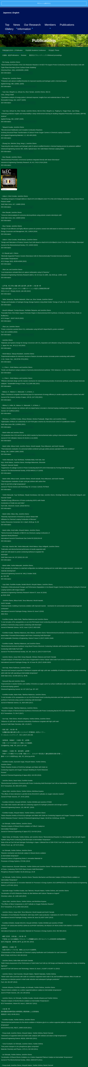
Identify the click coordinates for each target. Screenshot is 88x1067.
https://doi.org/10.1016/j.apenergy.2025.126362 (24, 79)
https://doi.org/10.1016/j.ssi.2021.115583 (22, 420)
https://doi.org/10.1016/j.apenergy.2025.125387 (24, 115)
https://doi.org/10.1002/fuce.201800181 (22, 501)
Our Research (32, 17)
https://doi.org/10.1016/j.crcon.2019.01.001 (23, 518)
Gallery (9, 22)
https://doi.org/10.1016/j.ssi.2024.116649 (22, 214)
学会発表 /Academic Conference (35, 43)
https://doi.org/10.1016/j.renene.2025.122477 (23, 96)
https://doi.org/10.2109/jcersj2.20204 (21, 393)
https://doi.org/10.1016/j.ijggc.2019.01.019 (22, 534)
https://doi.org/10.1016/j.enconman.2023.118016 (24, 227)
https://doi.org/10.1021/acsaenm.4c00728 (22, 131)
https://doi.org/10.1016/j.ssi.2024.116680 (22, 200)
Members (50, 17)
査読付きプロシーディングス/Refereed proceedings (45, 48)
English (16, 6)
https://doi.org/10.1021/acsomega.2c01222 (23, 314)
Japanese (7, 6)
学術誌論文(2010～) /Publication (12, 43)
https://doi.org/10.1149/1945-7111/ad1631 (22, 241)
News (16, 17)
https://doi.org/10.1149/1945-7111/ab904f (22, 466)
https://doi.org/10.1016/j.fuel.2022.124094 (22, 328)
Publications (67, 17)
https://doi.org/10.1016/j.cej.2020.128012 (22, 406)
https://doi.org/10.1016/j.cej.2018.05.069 (22, 572)
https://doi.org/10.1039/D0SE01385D (21, 379)
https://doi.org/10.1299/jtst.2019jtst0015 (22, 482)
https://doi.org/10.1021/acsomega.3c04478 (23, 257)
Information (24, 22)
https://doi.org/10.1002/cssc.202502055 (22, 66)
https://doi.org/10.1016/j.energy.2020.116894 (23, 447)
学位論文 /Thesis (54, 43)
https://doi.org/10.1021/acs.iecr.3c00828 (22, 271)
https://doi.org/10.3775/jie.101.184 (20, 287)
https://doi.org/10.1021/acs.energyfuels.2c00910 (25, 298)
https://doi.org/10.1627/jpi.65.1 (19, 341)
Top (7, 17)
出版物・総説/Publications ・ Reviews (14, 48)
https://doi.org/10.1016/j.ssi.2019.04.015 (22, 553)
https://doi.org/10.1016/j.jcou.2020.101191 (22, 434)
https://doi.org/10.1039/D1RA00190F (21, 366)
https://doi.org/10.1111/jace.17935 (20, 355)
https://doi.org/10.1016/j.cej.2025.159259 (22, 145)
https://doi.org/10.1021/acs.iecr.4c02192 (22, 158)
